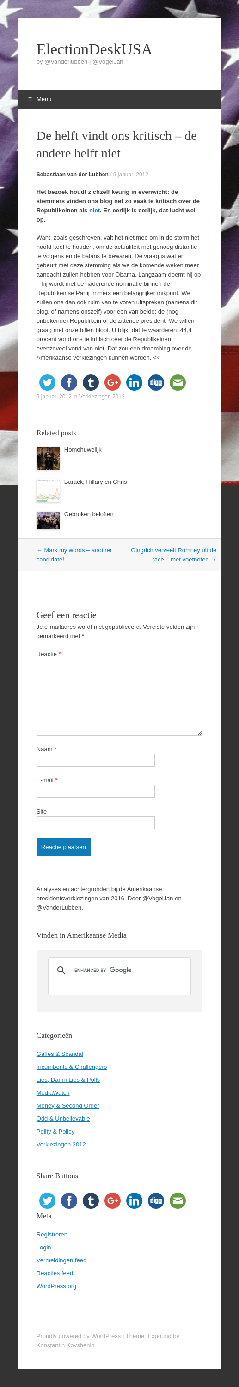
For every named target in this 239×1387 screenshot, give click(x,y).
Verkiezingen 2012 (102, 396)
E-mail (47, 780)
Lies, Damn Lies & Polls (68, 1079)
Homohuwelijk (83, 449)
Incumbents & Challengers (72, 1066)
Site (42, 811)
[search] (118, 970)
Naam (46, 749)
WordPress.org (56, 1286)
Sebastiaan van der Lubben (73, 174)
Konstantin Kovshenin (66, 1345)
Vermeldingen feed (61, 1260)
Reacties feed (55, 1273)
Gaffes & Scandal (60, 1053)
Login (44, 1247)
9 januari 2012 (130, 174)
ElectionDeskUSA (95, 49)
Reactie (49, 654)
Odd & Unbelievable (63, 1118)
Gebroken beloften (89, 514)
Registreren (52, 1234)
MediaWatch (53, 1092)
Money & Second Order (68, 1105)
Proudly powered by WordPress (79, 1336)
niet (94, 210)
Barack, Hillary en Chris (95, 481)
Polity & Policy (55, 1131)
